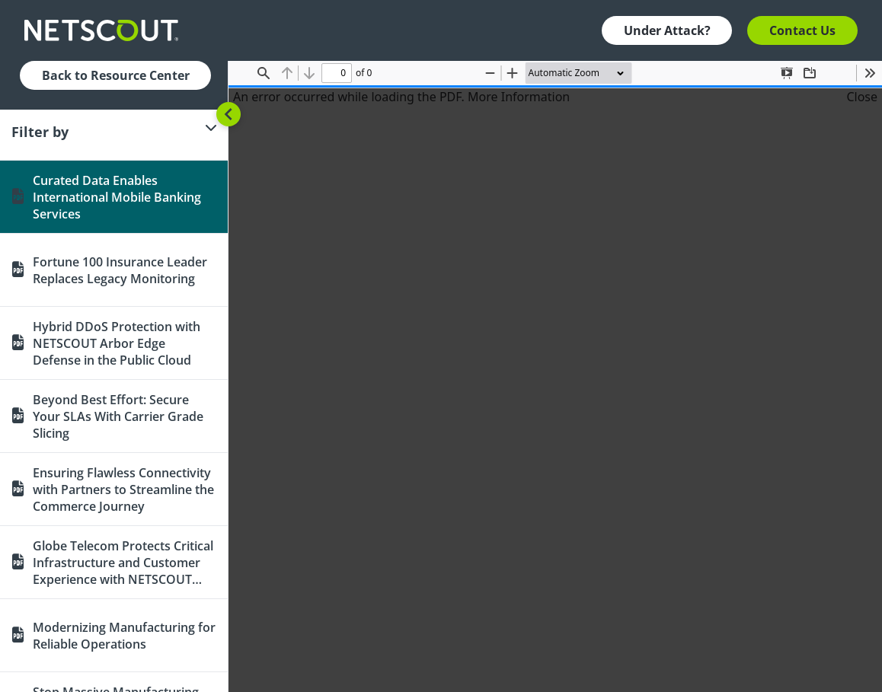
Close (861, 96)
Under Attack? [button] (667, 30)
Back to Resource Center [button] (116, 75)
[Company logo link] (105, 30)
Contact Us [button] (802, 30)
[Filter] (114, 132)
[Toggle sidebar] (228, 114)
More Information (519, 96)
